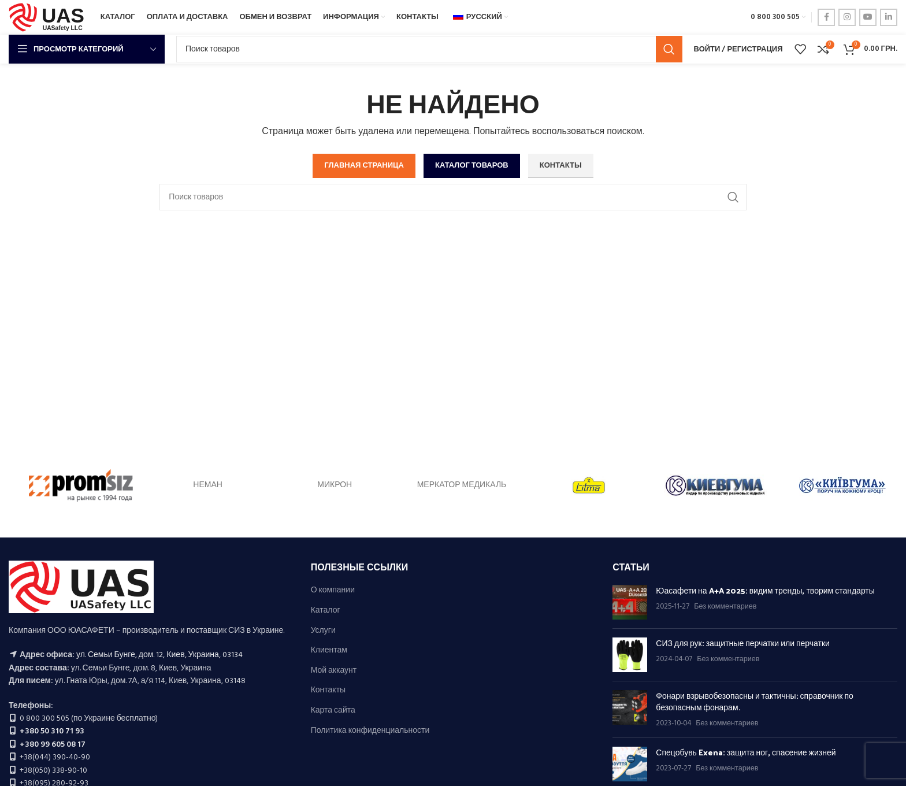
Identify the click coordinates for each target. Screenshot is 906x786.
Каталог (325, 611)
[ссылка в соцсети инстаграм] (847, 17)
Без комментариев (725, 607)
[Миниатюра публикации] (629, 602)
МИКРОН (334, 485)
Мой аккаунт (334, 671)
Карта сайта (333, 711)
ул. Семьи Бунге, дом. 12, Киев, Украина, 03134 (159, 655)
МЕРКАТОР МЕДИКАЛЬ (462, 485)
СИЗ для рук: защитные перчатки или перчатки (743, 643)
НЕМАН (207, 485)
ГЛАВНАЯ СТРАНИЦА (364, 166)
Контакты (328, 690)
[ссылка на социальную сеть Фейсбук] (826, 17)
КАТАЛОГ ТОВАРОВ (471, 166)
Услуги (323, 631)
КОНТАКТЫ (561, 166)
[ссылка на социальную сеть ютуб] (868, 17)
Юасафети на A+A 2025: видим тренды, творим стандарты (765, 590)
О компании (333, 590)
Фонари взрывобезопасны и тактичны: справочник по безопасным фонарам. (754, 701)
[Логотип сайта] (49, 17)
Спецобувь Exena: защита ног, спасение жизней (746, 752)
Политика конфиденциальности (370, 731)
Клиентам (329, 651)
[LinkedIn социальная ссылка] (888, 17)
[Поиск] (429, 49)
